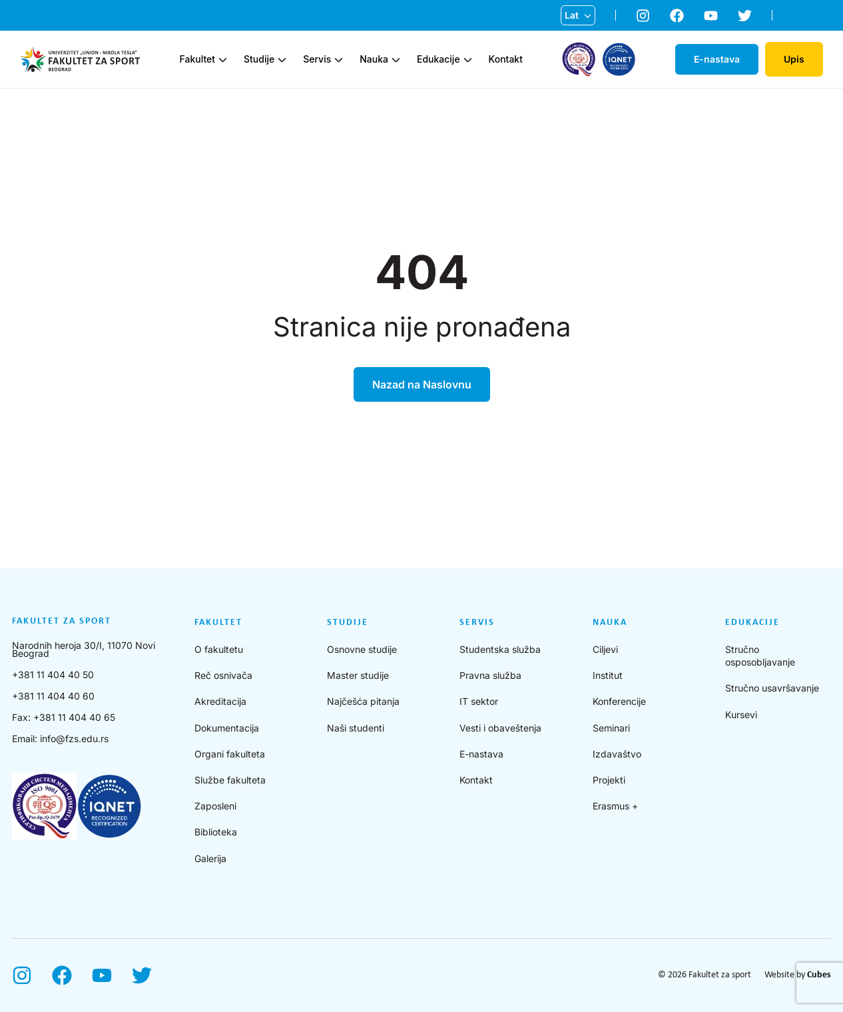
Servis (317, 59)
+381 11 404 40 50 (53, 674)
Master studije (358, 675)
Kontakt (506, 59)
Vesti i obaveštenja (500, 728)
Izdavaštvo (617, 753)
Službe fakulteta (230, 779)
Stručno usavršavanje (772, 688)
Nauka (374, 59)
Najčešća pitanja (363, 701)
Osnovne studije (362, 649)
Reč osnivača (223, 675)
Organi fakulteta (229, 753)
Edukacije (438, 59)
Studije (259, 59)
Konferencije (619, 701)
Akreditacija (220, 701)
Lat (572, 15)
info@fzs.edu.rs (74, 738)
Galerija (210, 858)
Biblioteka (215, 831)
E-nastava (481, 753)
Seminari (611, 728)
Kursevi (741, 714)
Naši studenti (355, 728)
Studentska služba (500, 649)
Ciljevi (605, 649)
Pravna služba (490, 675)
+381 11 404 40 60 (53, 696)
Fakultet (198, 59)
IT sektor (478, 701)
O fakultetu (218, 649)
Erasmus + (615, 805)
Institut (608, 675)
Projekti (609, 779)
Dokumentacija (226, 728)
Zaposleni (215, 805)
